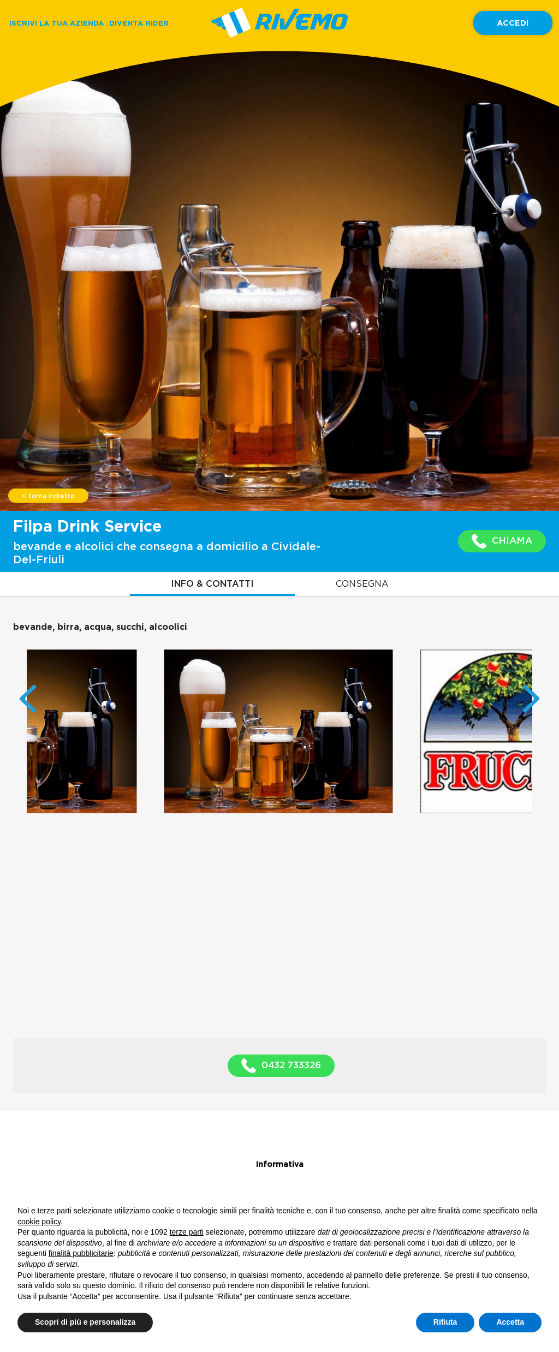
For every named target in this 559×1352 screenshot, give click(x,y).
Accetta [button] (510, 1322)
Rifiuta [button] (445, 1322)
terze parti (187, 1232)
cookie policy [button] (39, 1221)
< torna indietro (48, 496)
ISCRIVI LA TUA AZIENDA (56, 23)
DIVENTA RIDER (139, 23)
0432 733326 (281, 1065)
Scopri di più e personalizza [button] (85, 1322)
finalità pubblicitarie (81, 1253)
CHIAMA (502, 541)
